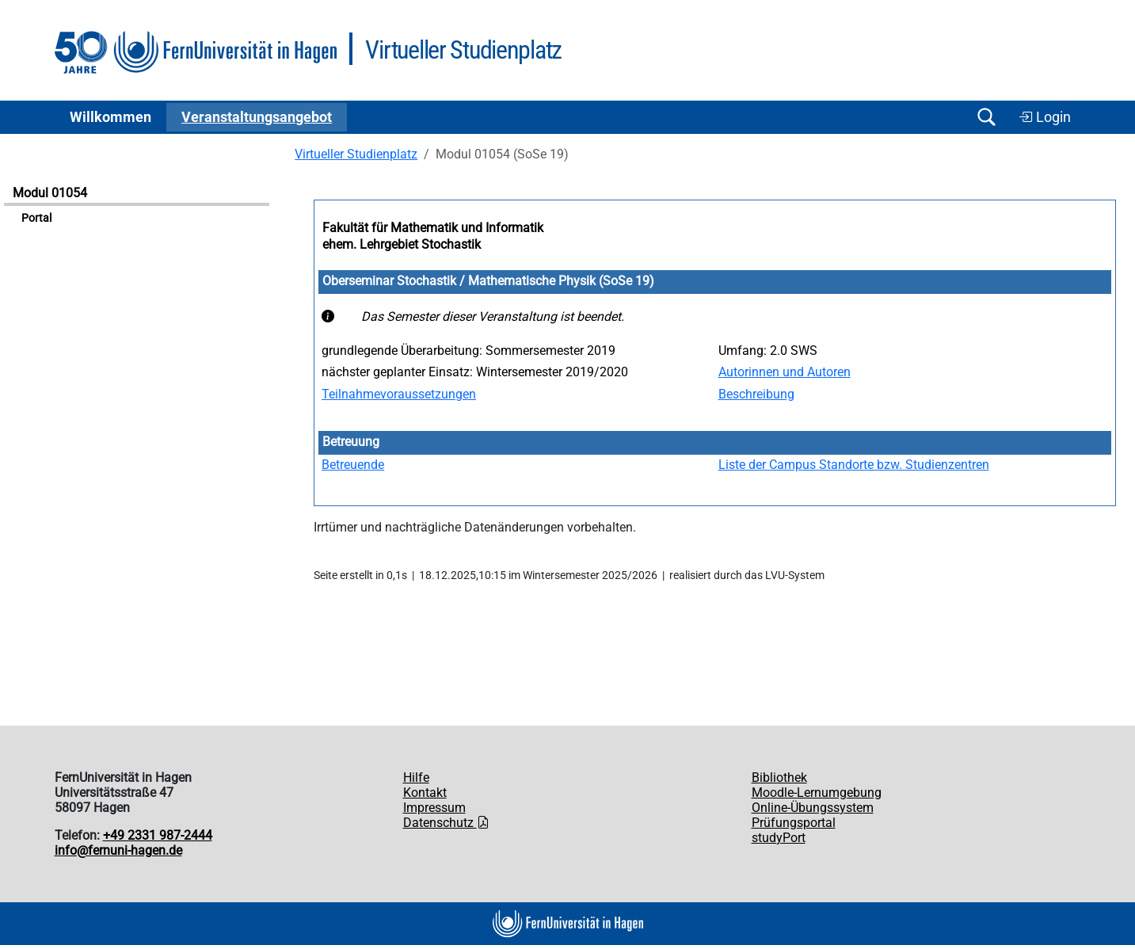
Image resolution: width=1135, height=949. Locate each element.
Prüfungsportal (794, 822)
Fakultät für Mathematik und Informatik (432, 227)
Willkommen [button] (110, 117)
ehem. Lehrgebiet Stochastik (401, 244)
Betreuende (353, 464)
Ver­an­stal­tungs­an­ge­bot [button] (256, 117)
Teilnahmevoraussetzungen (399, 394)
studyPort (779, 837)
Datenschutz (446, 822)
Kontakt (425, 792)
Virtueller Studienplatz (356, 154)
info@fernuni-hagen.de (118, 850)
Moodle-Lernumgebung (817, 792)
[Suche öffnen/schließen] (987, 117)
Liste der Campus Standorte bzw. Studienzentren (853, 464)
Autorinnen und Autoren (784, 371)
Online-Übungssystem (813, 807)
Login (1045, 117)
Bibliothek (779, 777)
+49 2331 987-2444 (157, 835)
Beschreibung (756, 394)
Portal (36, 218)
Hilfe (416, 777)
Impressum (434, 807)
